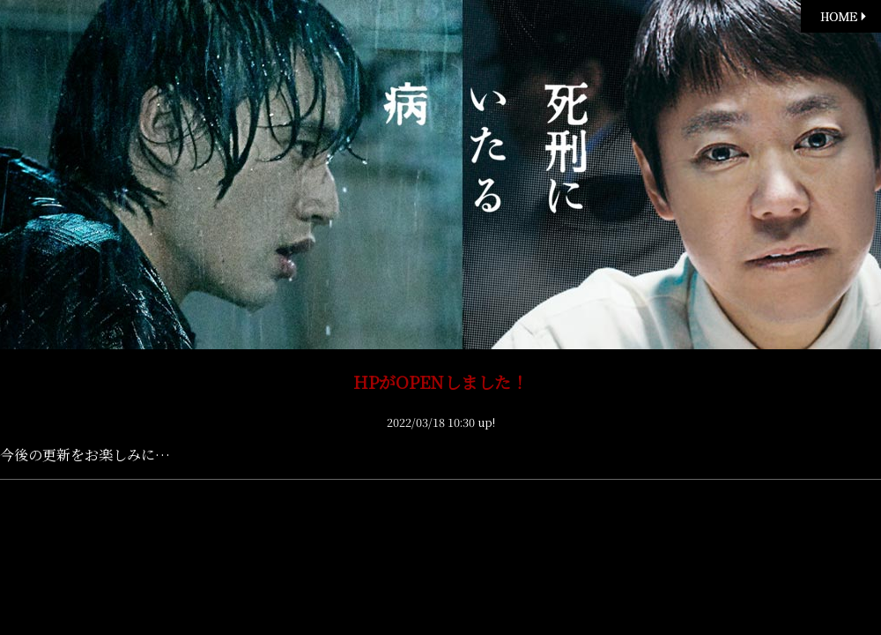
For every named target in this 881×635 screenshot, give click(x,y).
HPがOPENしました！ (440, 381)
